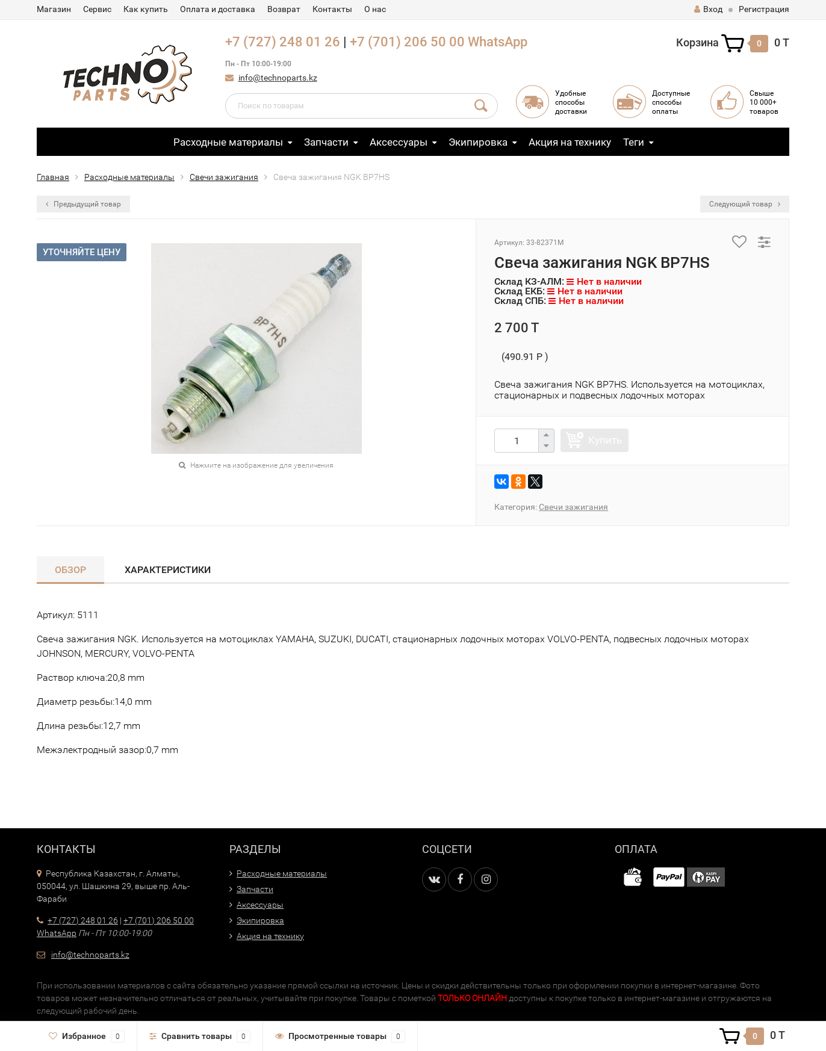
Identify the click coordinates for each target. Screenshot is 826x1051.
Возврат (283, 9)
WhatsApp (497, 41)
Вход (708, 9)
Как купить (145, 9)
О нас (375, 9)
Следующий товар (744, 204)
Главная (53, 177)
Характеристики (168, 569)
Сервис (97, 9)
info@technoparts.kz (277, 77)
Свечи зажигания (224, 177)
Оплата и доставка (217, 9)
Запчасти (326, 142)
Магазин (54, 9)
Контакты (332, 9)
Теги (633, 142)
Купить (605, 440)
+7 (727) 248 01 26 (282, 41)
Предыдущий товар (83, 204)
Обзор (70, 569)
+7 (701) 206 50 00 (407, 41)
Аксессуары (398, 142)
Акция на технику (570, 142)
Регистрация (764, 9)
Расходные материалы (228, 142)
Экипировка (478, 142)
